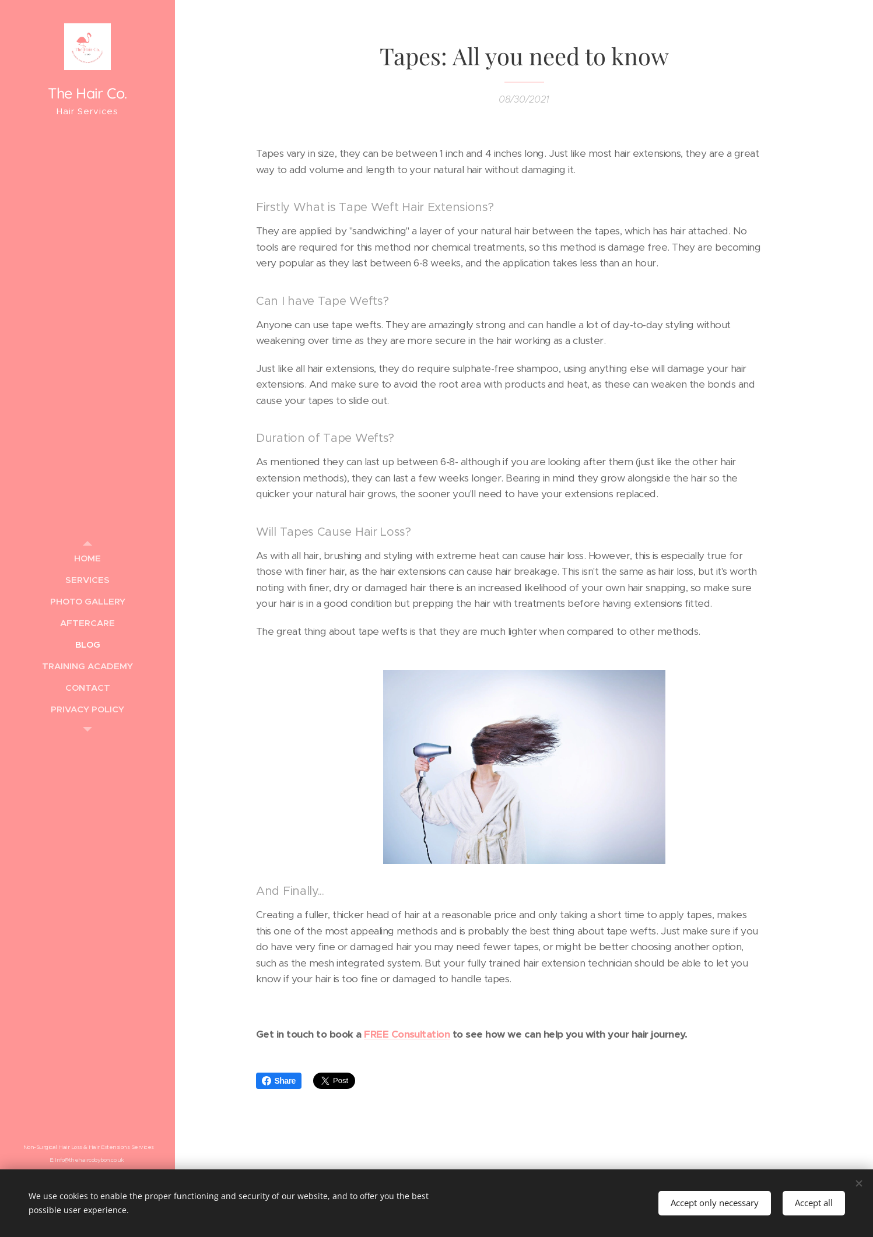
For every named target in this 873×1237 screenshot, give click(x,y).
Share (279, 1080)
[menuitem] (87, 558)
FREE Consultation (407, 1034)
